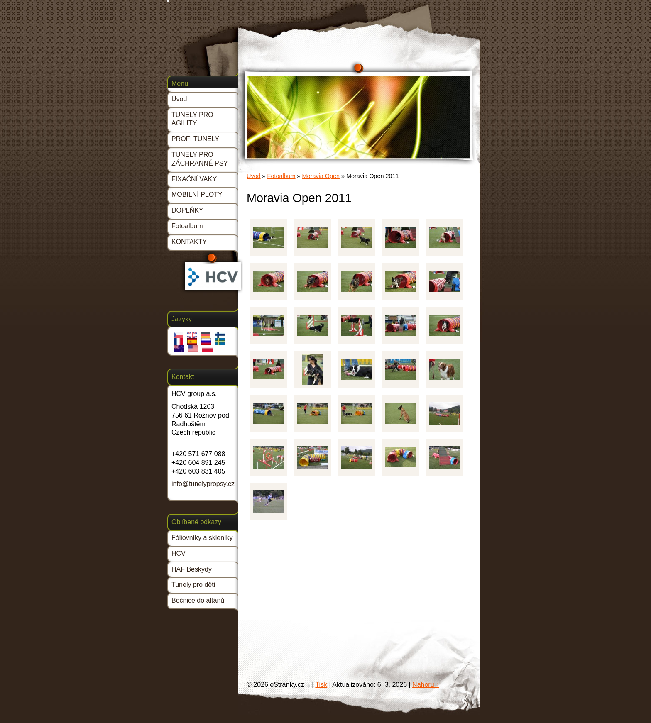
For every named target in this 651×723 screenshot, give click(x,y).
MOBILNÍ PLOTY (197, 194)
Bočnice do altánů (197, 600)
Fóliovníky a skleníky (202, 537)
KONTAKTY (189, 241)
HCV (178, 553)
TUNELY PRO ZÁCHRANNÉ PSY (199, 159)
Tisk (321, 684)
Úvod (254, 176)
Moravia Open (321, 176)
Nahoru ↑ (425, 684)
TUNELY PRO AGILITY (192, 119)
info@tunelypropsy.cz (203, 483)
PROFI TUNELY (195, 138)
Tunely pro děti (193, 584)
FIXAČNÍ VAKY (194, 179)
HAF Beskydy (191, 569)
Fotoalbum (281, 176)
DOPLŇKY (187, 210)
